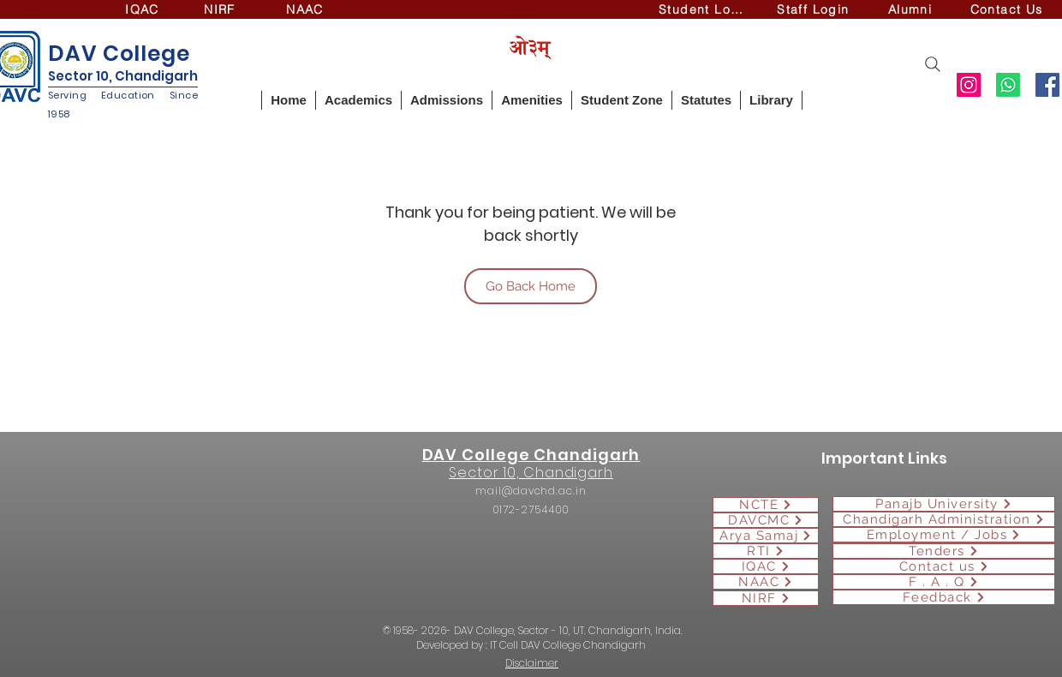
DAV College (119, 54)
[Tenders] (943, 551)
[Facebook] (1047, 85)
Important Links (884, 458)
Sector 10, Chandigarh (123, 76)
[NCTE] (766, 504)
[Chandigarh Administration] (943, 519)
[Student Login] (706, 9)
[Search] (933, 64)
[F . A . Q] (943, 582)
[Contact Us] (1008, 9)
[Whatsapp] (1008, 85)
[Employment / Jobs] (943, 534)
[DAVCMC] (766, 520)
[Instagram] (969, 85)
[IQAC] (143, 9)
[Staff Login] (814, 9)
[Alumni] (911, 9)
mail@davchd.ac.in (530, 490)
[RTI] (766, 551)
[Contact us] (943, 566)
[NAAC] (307, 9)
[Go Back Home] (530, 286)
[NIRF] (221, 9)
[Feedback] (943, 597)
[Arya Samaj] (766, 535)
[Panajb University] (943, 504)
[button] (358, 100)
